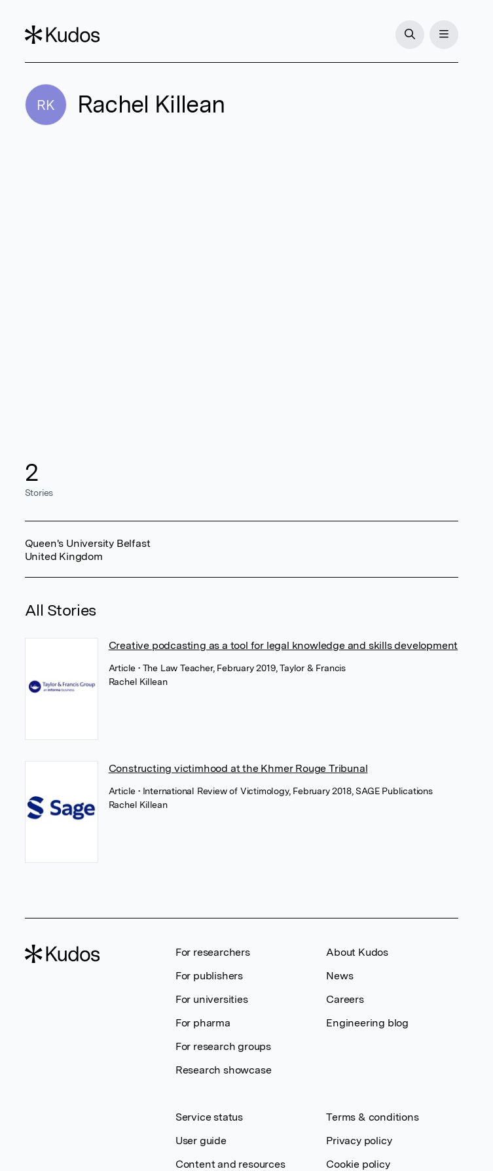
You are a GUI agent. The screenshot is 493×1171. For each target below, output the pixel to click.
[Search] (409, 34)
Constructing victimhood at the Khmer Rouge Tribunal (238, 768)
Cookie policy (358, 1164)
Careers (345, 999)
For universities (211, 999)
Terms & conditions (372, 1117)
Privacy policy (359, 1140)
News (339, 976)
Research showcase (223, 1070)
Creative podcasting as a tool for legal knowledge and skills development (283, 645)
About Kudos (357, 952)
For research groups (223, 1046)
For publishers (209, 976)
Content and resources (230, 1164)
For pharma (202, 1023)
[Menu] (443, 34)
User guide (201, 1140)
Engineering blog (367, 1023)
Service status (209, 1117)
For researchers (212, 952)
